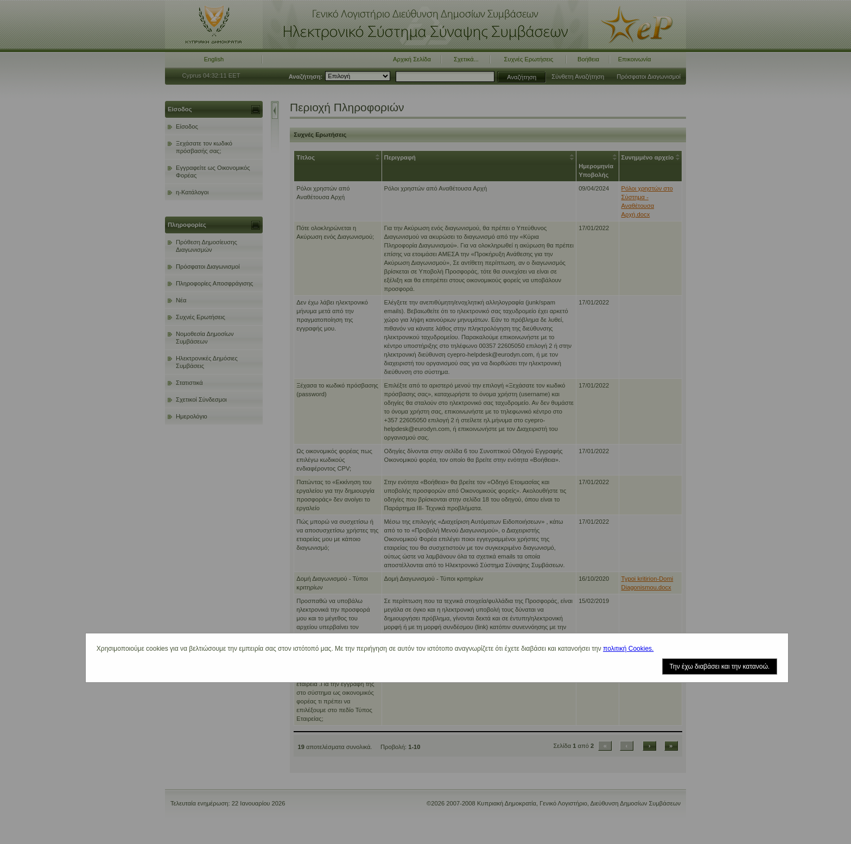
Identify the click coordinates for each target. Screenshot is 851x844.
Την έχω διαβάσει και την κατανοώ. (720, 666)
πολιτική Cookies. (628, 648)
